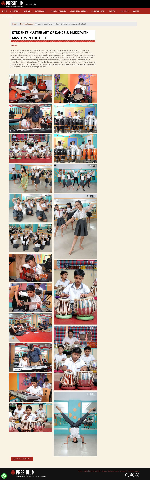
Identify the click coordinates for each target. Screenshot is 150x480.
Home (4, 11)
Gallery (124, 11)
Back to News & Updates (21, 459)
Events (113, 11)
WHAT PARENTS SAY (95, 471)
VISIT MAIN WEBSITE (133, 471)
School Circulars (58, 11)
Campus (27, 11)
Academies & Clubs (79, 11)
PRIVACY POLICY (83, 471)
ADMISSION (123, 471)
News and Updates (27, 24)
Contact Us (8, 17)
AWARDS (104, 471)
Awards (136, 11)
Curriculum (41, 11)
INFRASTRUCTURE (113, 471)
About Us (15, 11)
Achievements (99, 11)
